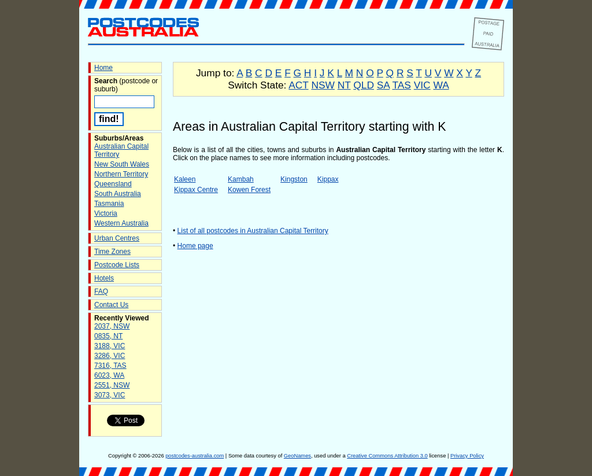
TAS (401, 85)
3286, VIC (109, 356)
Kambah (241, 179)
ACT (298, 85)
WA (441, 85)
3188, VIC (109, 346)
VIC (422, 85)
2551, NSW (112, 385)
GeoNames (297, 456)
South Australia (117, 194)
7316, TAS (110, 365)
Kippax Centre (196, 190)
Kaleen (184, 179)
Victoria (105, 213)
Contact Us (111, 305)
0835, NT (108, 336)
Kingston (294, 179)
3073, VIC (109, 395)
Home (103, 68)
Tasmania (109, 204)
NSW (322, 85)
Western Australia (121, 223)
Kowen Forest (249, 190)
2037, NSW (112, 326)
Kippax (328, 179)
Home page (195, 246)
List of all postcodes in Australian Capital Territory (252, 231)
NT (344, 85)
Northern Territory (121, 174)
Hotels (104, 278)
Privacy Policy (467, 456)
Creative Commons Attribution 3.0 (387, 456)
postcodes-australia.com (194, 456)
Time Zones (112, 252)
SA (383, 85)
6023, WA (109, 375)
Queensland (113, 184)
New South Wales (121, 164)
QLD (363, 85)
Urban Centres (116, 238)
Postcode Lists (116, 265)
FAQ (101, 291)
